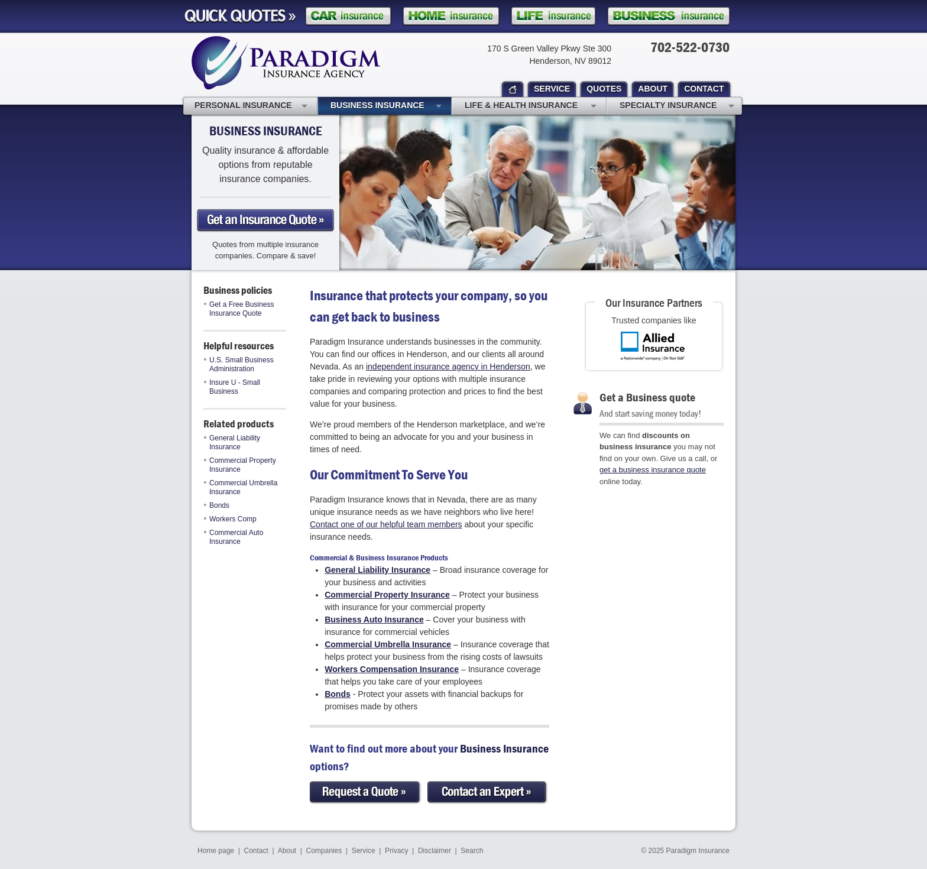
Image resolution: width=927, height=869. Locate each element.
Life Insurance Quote (553, 16)
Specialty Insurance (677, 106)
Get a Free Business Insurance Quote (239, 308)
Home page (215, 851)
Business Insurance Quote (669, 16)
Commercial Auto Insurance (233, 537)
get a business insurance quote (652, 469)
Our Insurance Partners (653, 302)
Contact (256, 851)
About (287, 851)
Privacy (396, 851)
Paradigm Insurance (698, 851)
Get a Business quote (647, 397)
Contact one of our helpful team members (386, 524)
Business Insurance (386, 106)
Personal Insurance (251, 106)
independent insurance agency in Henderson (448, 366)
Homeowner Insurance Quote (451, 16)
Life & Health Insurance (531, 106)
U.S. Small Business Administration (239, 364)
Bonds (216, 505)
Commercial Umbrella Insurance (240, 487)
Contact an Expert (487, 792)
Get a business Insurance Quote (265, 220)
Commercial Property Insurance (240, 465)
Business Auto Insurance (374, 619)
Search (472, 851)
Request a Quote (366, 792)
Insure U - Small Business (232, 386)
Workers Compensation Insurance (392, 669)
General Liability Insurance (232, 442)
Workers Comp (230, 519)
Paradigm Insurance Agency (286, 63)
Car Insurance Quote (348, 16)
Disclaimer (434, 851)
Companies (324, 851)
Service (363, 851)
